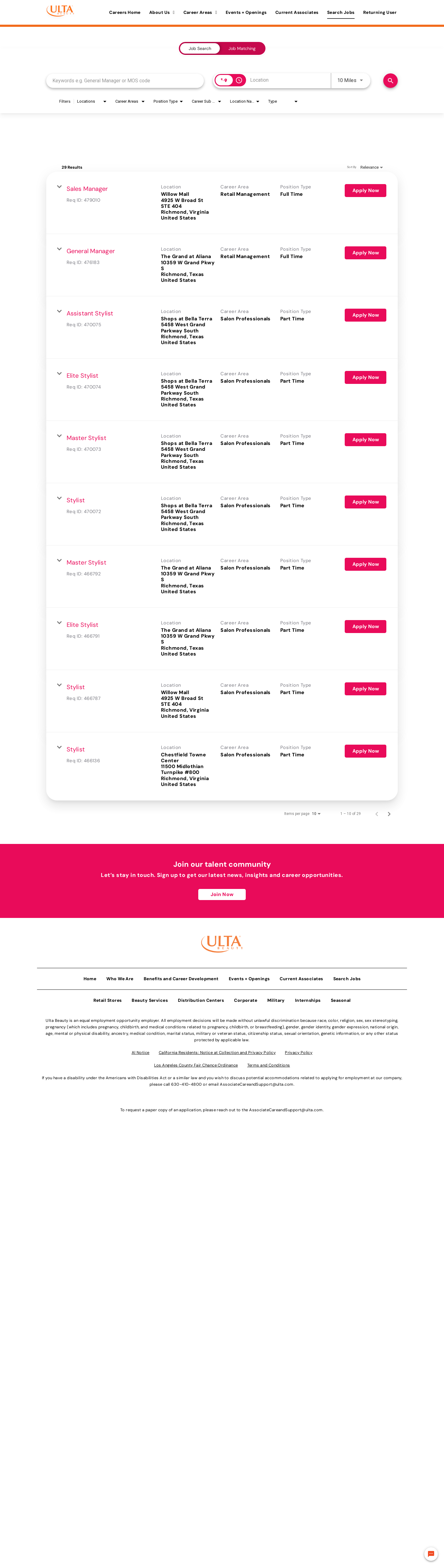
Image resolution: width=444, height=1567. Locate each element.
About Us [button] (162, 12)
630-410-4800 (186, 1081)
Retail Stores (107, 998)
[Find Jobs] (390, 80)
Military (276, 998)
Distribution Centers (201, 998)
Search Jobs (341, 12)
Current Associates (297, 12)
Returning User (380, 12)
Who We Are (120, 976)
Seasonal (341, 998)
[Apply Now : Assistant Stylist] (365, 315)
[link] (222, 203)
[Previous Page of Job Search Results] (377, 814)
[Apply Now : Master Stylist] (365, 439)
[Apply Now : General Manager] (365, 252)
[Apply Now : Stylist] (365, 502)
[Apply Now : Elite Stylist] (365, 377)
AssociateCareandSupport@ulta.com (256, 1081)
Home (90, 976)
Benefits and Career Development (181, 976)
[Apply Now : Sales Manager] (365, 190)
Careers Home (124, 12)
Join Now (222, 894)
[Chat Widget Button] (431, 1554)
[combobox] (125, 80)
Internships (308, 998)
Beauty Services (150, 998)
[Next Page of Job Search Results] (389, 814)
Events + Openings (246, 12)
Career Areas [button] (200, 12)
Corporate (245, 998)
